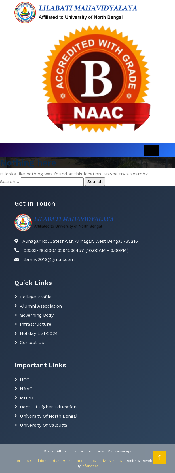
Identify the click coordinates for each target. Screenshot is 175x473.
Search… (9, 181)
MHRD (26, 398)
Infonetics (90, 466)
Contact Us (32, 342)
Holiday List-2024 (39, 333)
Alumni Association (41, 306)
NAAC (26, 388)
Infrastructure (35, 324)
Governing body (37, 315)
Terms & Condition (30, 461)
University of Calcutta (43, 425)
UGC (24, 379)
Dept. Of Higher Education (48, 407)
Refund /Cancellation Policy (72, 461)
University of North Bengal (48, 416)
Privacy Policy (111, 461)
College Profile (36, 297)
